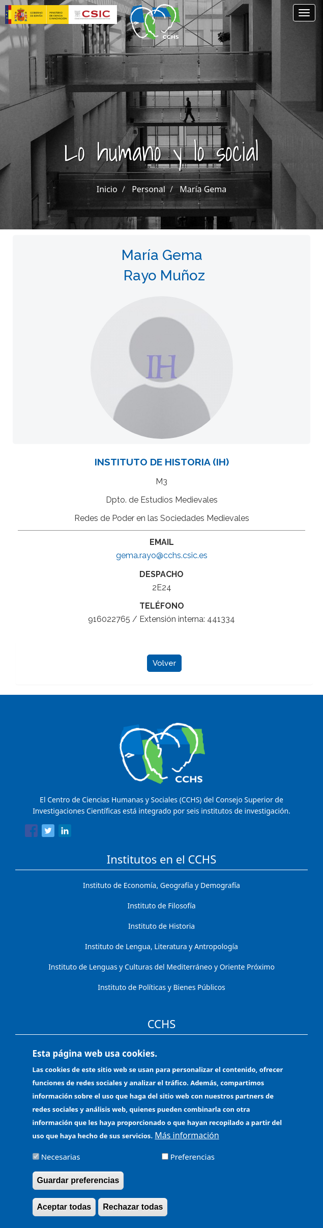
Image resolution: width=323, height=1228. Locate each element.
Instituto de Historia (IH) (162, 461)
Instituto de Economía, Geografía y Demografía (161, 885)
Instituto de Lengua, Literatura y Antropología (161, 946)
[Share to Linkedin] (64, 832)
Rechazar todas (133, 1209)
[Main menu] (304, 12)
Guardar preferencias (78, 1183)
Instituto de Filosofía (161, 905)
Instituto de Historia (161, 926)
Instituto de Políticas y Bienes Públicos (161, 987)
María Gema (203, 189)
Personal (148, 189)
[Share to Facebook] (31, 832)
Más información (187, 1137)
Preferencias (192, 1159)
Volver (164, 663)
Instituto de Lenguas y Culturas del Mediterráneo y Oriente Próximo (161, 967)
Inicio (107, 189)
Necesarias (60, 1159)
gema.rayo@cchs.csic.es (162, 555)
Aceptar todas (64, 1209)
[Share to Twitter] (48, 832)
